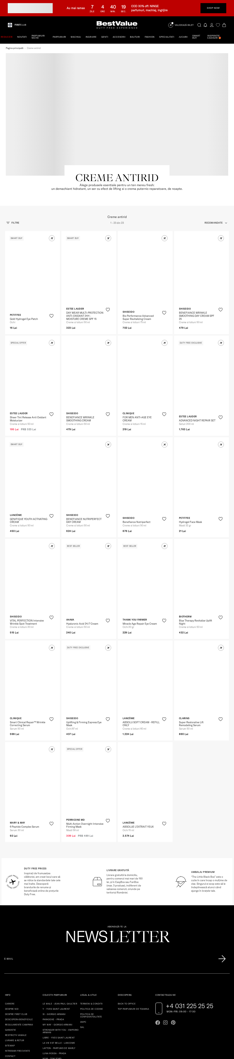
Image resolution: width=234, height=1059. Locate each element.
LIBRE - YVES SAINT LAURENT (59, 984)
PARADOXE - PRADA (53, 966)
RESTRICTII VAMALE (16, 982)
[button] (52, 185)
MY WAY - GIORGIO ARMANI (57, 971)
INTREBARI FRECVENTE (17, 998)
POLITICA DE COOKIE (91, 956)
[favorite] (218, 25)
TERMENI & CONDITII (91, 951)
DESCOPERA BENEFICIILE (19, 966)
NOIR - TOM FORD (52, 1005)
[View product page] (33, 223)
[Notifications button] (205, 25)
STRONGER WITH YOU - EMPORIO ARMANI (61, 978)
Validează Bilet (184, 25)
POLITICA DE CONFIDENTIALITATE (91, 962)
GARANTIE (10, 977)
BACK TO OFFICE (127, 951)
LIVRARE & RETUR (14, 987)
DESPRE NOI (11, 956)
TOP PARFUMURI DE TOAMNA (133, 956)
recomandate (214, 169)
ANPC (83, 969)
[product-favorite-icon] (51, 263)
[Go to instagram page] (165, 969)
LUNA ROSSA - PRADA (54, 1000)
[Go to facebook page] (157, 969)
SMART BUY (196, 36)
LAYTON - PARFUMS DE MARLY (59, 995)
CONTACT (10, 1003)
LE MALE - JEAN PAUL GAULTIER (60, 951)
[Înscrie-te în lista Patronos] (222, 906)
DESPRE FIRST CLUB (16, 961)
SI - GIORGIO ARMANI (54, 961)
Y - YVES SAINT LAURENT (56, 956)
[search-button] (199, 25)
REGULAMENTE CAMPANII (19, 971)
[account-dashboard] (212, 25)
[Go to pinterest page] (173, 969)
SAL (82, 974)
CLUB (20, 25)
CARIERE (10, 951)
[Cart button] (224, 25)
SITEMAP (10, 992)
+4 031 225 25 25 (189, 953)
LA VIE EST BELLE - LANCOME (59, 990)
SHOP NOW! (213, 8)
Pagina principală (14, 48)
